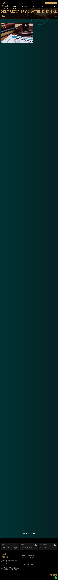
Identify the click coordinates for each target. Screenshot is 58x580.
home (14, 6)
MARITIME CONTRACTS (31, 561)
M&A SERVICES (24, 558)
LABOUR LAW (24, 565)
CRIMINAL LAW (24, 568)
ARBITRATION (24, 556)
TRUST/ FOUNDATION (31, 556)
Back (56, 16)
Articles (42, 6)
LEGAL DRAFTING (24, 563)
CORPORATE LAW (24, 561)
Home (2, 8)
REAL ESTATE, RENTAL (31, 565)
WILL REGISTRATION (31, 558)
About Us (21, 6)
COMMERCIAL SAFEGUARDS (32, 568)
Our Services (35, 6)
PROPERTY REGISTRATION (31, 563)
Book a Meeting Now (51, 3)
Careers (48, 6)
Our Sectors (27, 6)
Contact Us (55, 6)
